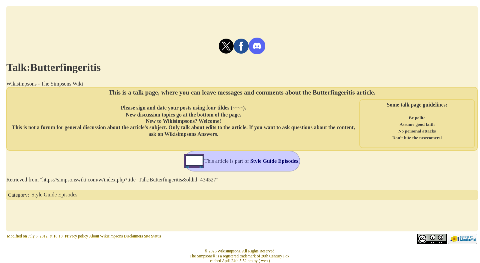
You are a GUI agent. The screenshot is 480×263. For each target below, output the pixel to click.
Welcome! (210, 121)
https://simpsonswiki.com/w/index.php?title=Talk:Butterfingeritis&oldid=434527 (129, 179)
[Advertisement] (242, 21)
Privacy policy (76, 236)
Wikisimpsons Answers (190, 133)
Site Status (152, 236)
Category (18, 194)
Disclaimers (133, 236)
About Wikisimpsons (106, 236)
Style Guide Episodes (54, 194)
